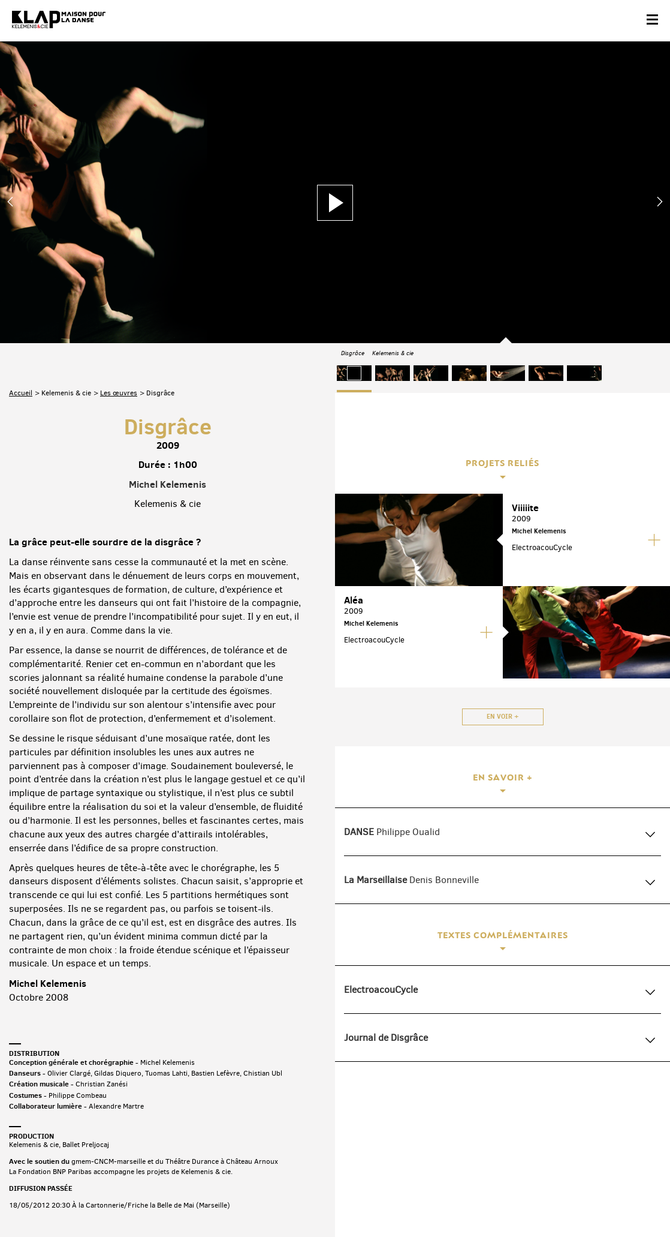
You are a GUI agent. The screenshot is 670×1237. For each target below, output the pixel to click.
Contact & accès (35, 1199)
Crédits (250, 1199)
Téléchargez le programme (165, 1145)
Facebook (521, 1143)
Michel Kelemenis (167, 345)
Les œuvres (118, 253)
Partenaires (90, 1199)
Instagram (596, 1143)
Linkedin (646, 1143)
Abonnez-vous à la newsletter (60, 1145)
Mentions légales (199, 1199)
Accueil (20, 253)
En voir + (503, 716)
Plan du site (140, 1199)
